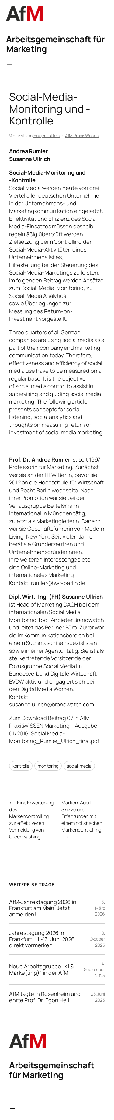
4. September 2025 (94, 969)
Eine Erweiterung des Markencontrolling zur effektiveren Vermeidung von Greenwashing (31, 819)
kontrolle (20, 766)
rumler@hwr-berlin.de (58, 583)
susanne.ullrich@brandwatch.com (51, 704)
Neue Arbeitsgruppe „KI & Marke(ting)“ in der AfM (41, 969)
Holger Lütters (46, 135)
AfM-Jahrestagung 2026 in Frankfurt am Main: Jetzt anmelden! (42, 908)
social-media (79, 766)
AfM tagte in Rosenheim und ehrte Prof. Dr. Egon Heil (45, 997)
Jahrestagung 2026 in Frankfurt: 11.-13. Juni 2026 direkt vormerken (41, 939)
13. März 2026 (100, 908)
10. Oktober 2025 (97, 939)
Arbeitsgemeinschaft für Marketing (55, 43)
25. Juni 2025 (98, 997)
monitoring (48, 766)
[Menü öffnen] (9, 63)
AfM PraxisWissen (82, 135)
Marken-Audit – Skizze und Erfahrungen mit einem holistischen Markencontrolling (81, 816)
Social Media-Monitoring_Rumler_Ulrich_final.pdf (54, 737)
